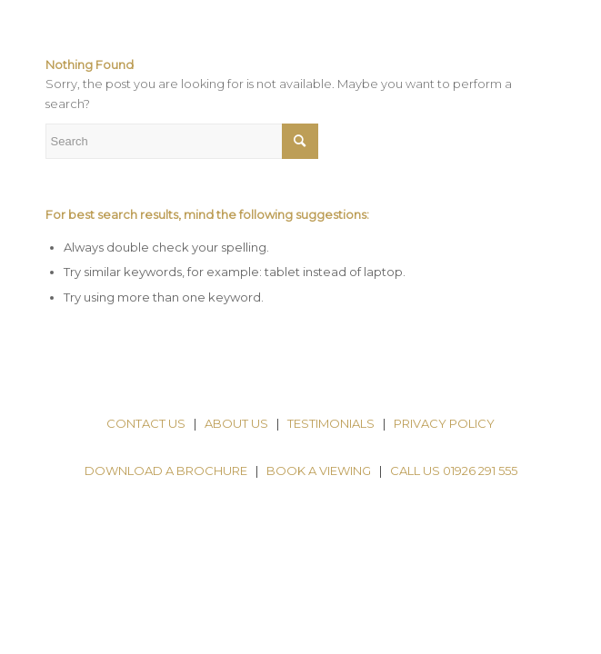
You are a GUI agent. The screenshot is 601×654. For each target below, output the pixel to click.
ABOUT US (236, 423)
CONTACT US (145, 423)
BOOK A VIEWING (318, 470)
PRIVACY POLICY (444, 423)
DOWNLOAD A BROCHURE (166, 470)
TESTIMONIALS (331, 423)
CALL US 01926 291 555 (453, 470)
